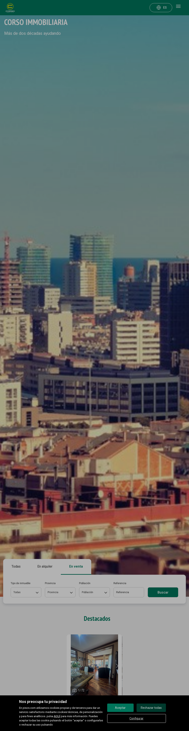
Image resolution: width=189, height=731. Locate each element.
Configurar (136, 718)
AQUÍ (57, 716)
